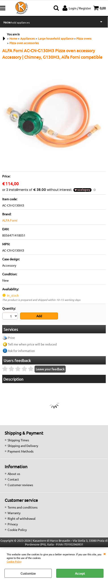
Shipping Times (18, 440)
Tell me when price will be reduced (32, 344)
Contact (13, 479)
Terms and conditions (22, 507)
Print (11, 338)
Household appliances (16, 22)
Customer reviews (20, 485)
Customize (28, 573)
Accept (80, 573)
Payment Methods (20, 451)
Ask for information (21, 351)
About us (14, 474)
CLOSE (104, 553)
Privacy (13, 524)
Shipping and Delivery (23, 446)
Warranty (14, 513)
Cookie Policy (14, 561)
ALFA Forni (9, 220)
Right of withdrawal (21, 518)
